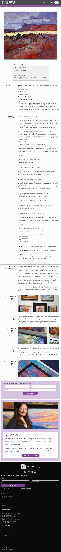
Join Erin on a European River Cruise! (30, 6)
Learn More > (4, 542)
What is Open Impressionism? (8, 549)
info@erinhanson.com (6, 502)
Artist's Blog (4, 551)
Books (3, 537)
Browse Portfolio (5, 531)
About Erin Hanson (5, 547)
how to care (53, 137)
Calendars (4, 539)
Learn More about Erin (30, 455)
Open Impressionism (25, 101)
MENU (56, 2)
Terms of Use (25, 395)
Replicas (3, 533)
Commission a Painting (6, 529)
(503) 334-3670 (41, 2)
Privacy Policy (30, 395)
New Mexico (29, 99)
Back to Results (30, 8)
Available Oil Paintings (6, 528)
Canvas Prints (5, 535)
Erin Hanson (55, 101)
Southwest (24, 99)
